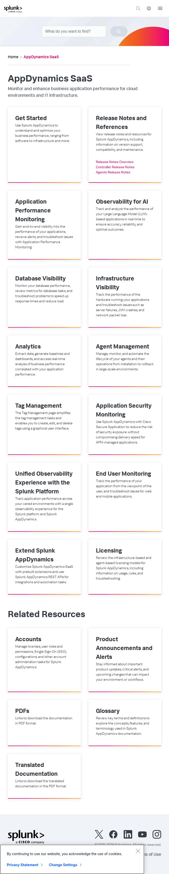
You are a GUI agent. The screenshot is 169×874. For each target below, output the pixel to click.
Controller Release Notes (115, 167)
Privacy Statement (22, 865)
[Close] (137, 850)
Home (13, 57)
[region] (72, 859)
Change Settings (63, 865)
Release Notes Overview (115, 162)
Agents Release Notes (113, 172)
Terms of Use (148, 855)
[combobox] (85, 31)
